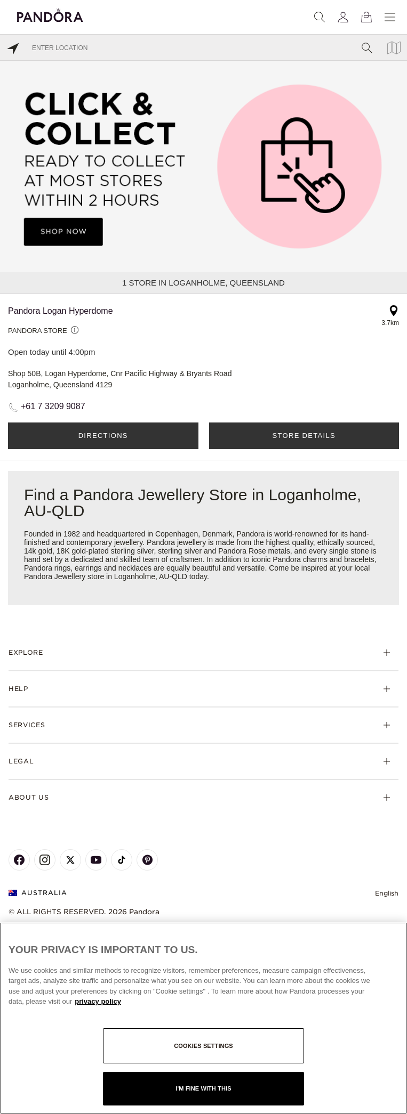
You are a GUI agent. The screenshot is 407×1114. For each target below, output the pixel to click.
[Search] (319, 17)
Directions (103, 436)
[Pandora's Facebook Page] (19, 860)
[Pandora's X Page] (70, 860)
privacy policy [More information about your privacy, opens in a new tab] (98, 1001)
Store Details (304, 436)
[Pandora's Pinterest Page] (147, 860)
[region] (203, 1018)
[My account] (343, 17)
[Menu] (390, 17)
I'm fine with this (203, 1088)
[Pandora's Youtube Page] (96, 860)
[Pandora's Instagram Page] (44, 860)
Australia (38, 893)
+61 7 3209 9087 (53, 406)
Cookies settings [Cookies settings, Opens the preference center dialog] (203, 1046)
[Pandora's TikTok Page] (121, 860)
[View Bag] (366, 17)
